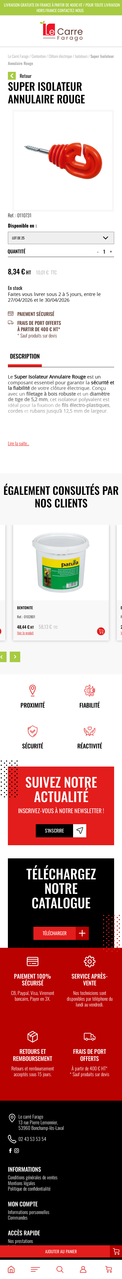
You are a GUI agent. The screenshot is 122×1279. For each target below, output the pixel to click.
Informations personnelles (28, 1211)
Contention (39, 56)
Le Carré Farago (18, 56)
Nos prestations (20, 1240)
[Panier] (108, 1269)
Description (25, 356)
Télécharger (55, 933)
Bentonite (25, 607)
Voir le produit (25, 632)
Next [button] (15, 657)
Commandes (18, 1217)
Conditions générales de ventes (33, 1177)
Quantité (17, 251)
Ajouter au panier (61, 1251)
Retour (20, 76)
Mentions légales (21, 1183)
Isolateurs (81, 56)
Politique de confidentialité (29, 1188)
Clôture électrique (60, 56)
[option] (61, 583)
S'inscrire (54, 830)
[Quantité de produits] (104, 251)
